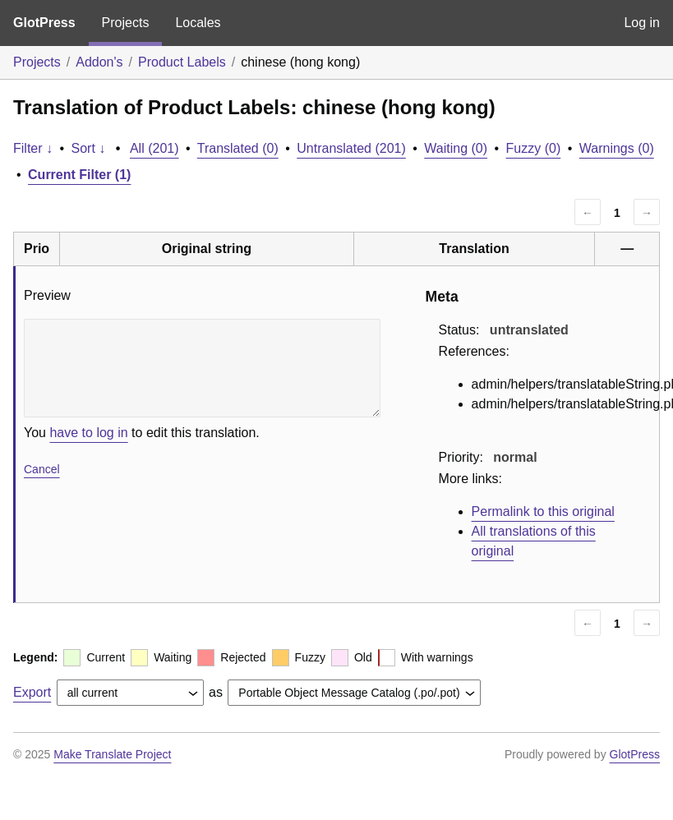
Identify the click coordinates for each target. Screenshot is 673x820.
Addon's (99, 62)
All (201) (154, 148)
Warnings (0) (616, 148)
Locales (197, 23)
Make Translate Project (112, 754)
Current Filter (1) (79, 175)
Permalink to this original (543, 511)
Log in (642, 23)
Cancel (42, 469)
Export (32, 692)
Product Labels (182, 62)
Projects (126, 23)
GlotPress (44, 23)
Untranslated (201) (351, 148)
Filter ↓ (33, 148)
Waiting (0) (455, 148)
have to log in (88, 433)
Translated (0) (238, 148)
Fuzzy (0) (533, 148)
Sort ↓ (88, 148)
